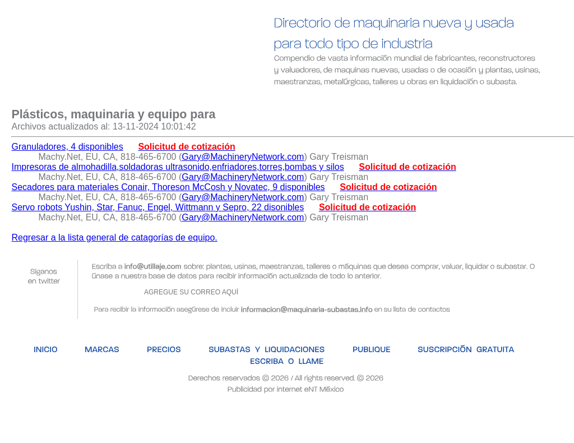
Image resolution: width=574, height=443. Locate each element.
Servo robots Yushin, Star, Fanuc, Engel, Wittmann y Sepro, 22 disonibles (157, 207)
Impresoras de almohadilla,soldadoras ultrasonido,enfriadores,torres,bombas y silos (177, 167)
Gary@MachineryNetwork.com (243, 156)
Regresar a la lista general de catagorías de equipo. (114, 237)
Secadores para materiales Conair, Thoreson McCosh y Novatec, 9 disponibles (168, 187)
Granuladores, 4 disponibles (67, 146)
